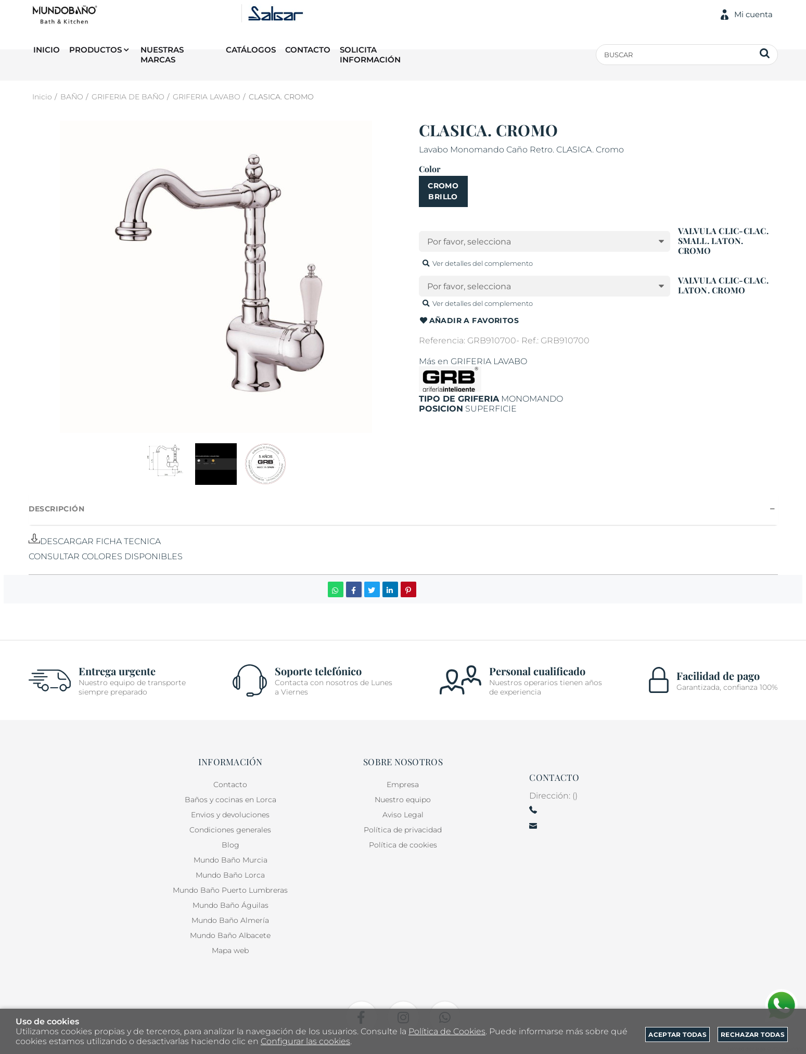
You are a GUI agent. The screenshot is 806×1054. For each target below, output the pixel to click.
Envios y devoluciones (230, 814)
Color (430, 169)
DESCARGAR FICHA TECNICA (95, 541)
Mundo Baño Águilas (230, 905)
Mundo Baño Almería (230, 920)
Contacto (230, 784)
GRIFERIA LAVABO (489, 361)
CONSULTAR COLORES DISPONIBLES (106, 556)
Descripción (57, 508)
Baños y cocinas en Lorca (230, 799)
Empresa (403, 784)
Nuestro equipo (403, 799)
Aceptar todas (677, 1034)
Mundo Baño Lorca (230, 875)
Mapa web (230, 950)
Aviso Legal (403, 814)
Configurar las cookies (305, 1041)
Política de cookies (403, 845)
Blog (230, 845)
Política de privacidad (403, 829)
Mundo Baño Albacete (230, 935)
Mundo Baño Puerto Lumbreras (230, 890)
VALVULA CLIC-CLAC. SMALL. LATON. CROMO (723, 241)
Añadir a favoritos (469, 320)
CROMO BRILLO (443, 191)
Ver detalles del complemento (477, 263)
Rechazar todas (753, 1034)
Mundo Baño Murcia (230, 860)
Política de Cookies (446, 1031)
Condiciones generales (230, 829)
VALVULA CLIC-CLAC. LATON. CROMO (723, 285)
